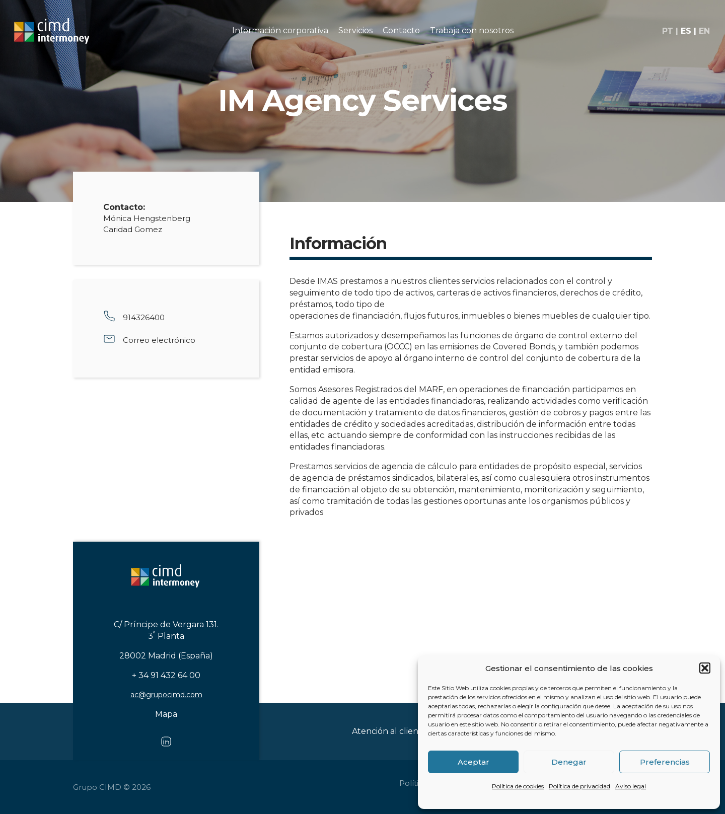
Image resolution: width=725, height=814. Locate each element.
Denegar (569, 762)
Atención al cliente (389, 731)
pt (667, 31)
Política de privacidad (579, 786)
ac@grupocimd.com (166, 694)
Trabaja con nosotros (472, 30)
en (704, 31)
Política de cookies (518, 786)
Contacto (401, 30)
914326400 (144, 317)
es (686, 31)
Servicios (355, 30)
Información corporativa (280, 30)
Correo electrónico (159, 340)
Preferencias (665, 762)
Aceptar (473, 762)
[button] (705, 668)
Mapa (166, 714)
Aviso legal (630, 786)
